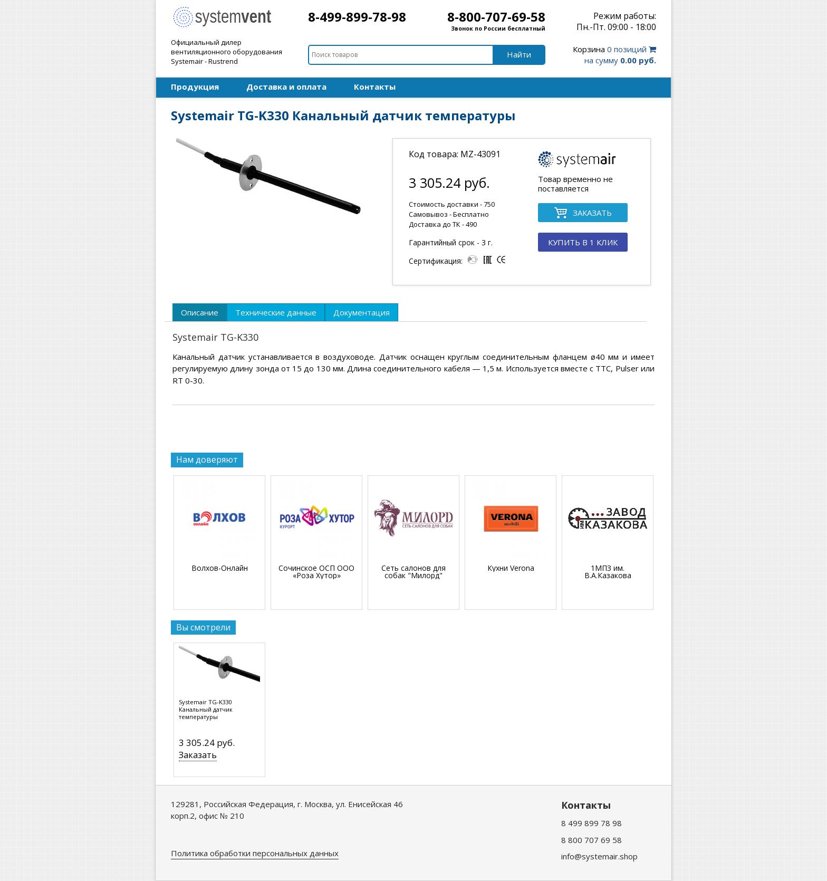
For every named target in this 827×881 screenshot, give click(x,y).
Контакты (375, 86)
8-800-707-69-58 (496, 16)
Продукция (195, 86)
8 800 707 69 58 (591, 840)
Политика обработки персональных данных (255, 853)
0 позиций (614, 54)
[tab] (199, 312)
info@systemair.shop (599, 856)
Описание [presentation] (199, 312)
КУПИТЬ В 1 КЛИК (583, 242)
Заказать (198, 755)
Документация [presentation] (361, 312)
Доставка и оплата (286, 86)
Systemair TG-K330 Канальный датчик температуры (206, 709)
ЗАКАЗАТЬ (583, 213)
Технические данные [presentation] (275, 312)
